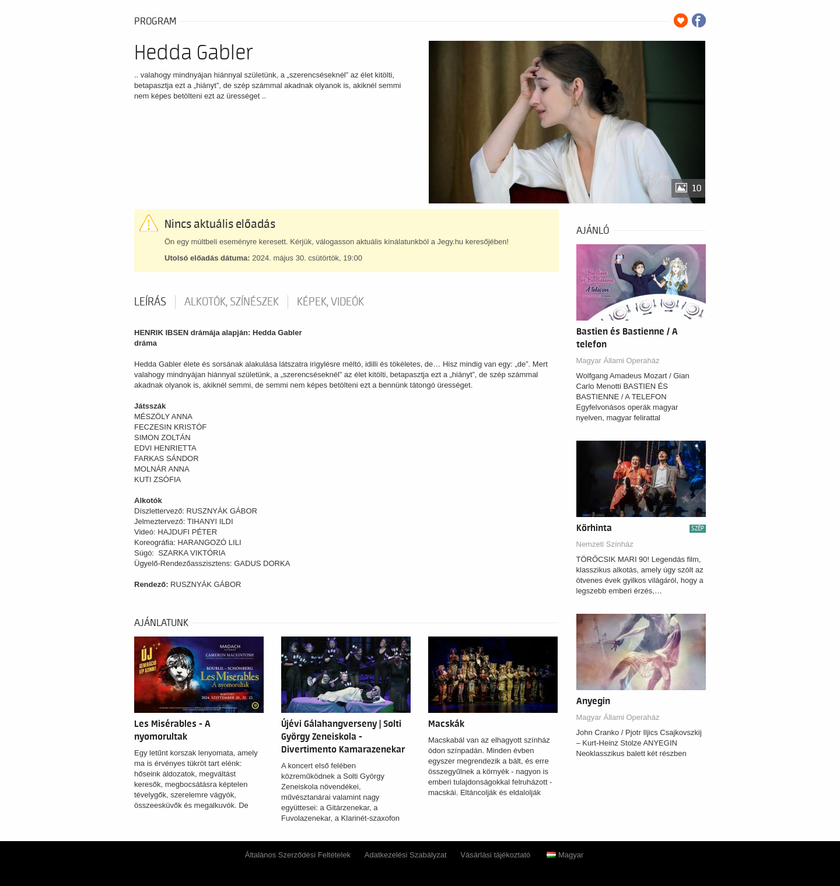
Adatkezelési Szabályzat (406, 854)
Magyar (565, 854)
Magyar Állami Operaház (618, 360)
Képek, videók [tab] (330, 302)
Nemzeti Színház (605, 544)
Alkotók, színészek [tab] (231, 302)
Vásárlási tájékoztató (495, 854)
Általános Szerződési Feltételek (298, 854)
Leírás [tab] (150, 302)
